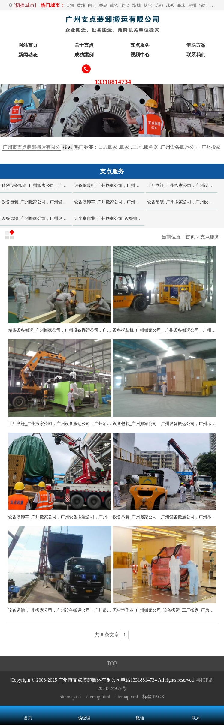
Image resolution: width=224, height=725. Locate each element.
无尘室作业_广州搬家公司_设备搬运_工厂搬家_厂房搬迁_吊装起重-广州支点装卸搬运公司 (109, 218)
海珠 (181, 5)
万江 (214, 5)
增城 (136, 5)
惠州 (192, 5)
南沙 (114, 5)
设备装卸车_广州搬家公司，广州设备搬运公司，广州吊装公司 (109, 202)
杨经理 (84, 718)
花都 (159, 5)
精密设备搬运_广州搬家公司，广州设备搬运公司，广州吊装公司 (37, 185)
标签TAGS (153, 696)
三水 (136, 147)
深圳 (203, 5)
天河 (70, 5)
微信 (140, 718)
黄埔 (81, 5)
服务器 (151, 147)
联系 (196, 718)
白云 (92, 5)
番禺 (103, 5)
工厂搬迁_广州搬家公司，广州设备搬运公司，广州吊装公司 (182, 185)
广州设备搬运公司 (180, 147)
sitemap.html (97, 696)
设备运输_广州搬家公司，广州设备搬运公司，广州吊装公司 (37, 218)
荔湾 (125, 5)
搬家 (124, 147)
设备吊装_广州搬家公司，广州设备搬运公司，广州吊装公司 (182, 202)
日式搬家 (107, 147)
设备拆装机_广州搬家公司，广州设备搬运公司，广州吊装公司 (109, 185)
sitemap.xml (126, 696)
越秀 (170, 5)
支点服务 (209, 236)
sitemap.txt (70, 696)
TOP (112, 664)
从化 (148, 5)
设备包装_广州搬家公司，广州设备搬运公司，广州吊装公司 (37, 202)
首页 (190, 236)
